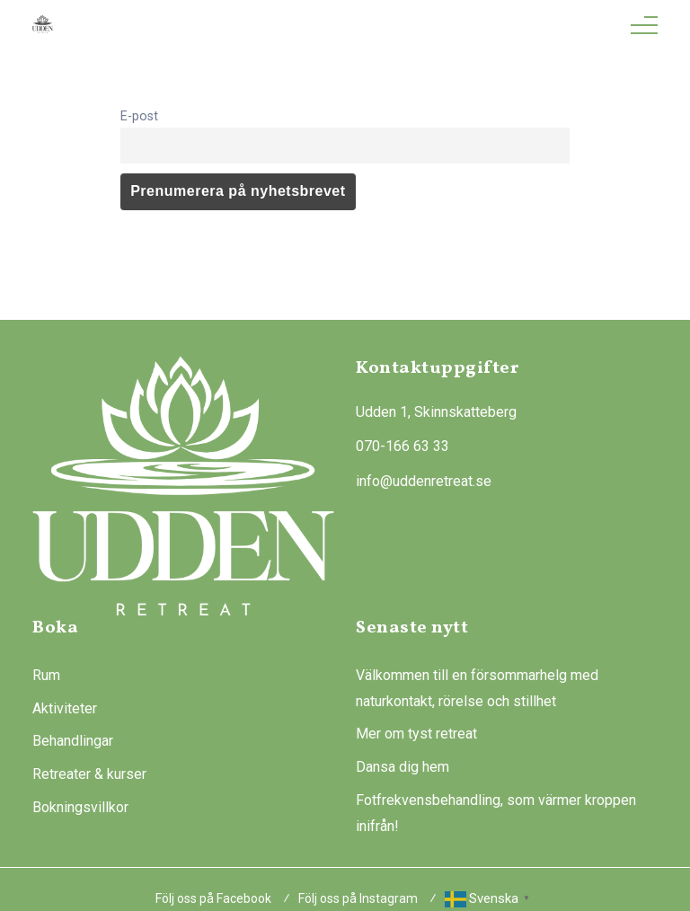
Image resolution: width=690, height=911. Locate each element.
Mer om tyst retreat (416, 733)
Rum (46, 675)
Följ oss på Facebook (213, 898)
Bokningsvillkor (80, 807)
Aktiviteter (64, 708)
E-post (139, 116)
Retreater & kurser (89, 774)
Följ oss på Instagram (358, 898)
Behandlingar (72, 740)
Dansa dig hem (402, 766)
